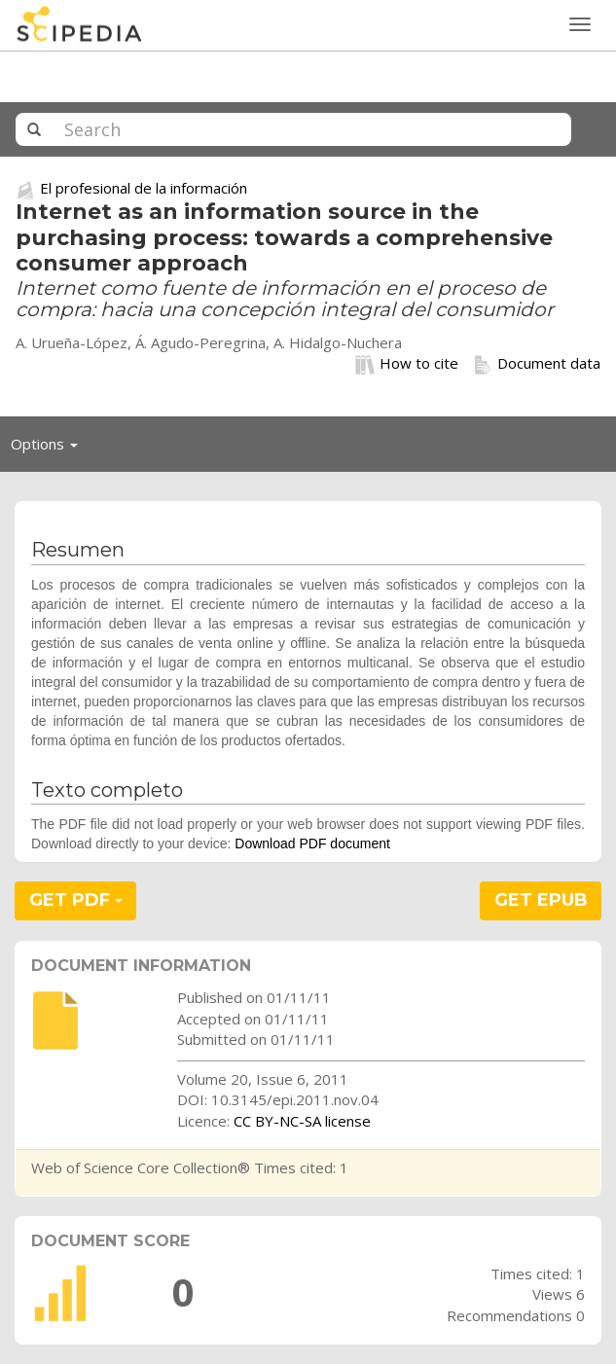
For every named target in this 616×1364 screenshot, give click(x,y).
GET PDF (76, 900)
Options (50, 448)
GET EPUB (541, 900)
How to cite (406, 364)
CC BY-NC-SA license (302, 1121)
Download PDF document (312, 843)
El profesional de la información (143, 187)
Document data (536, 364)
